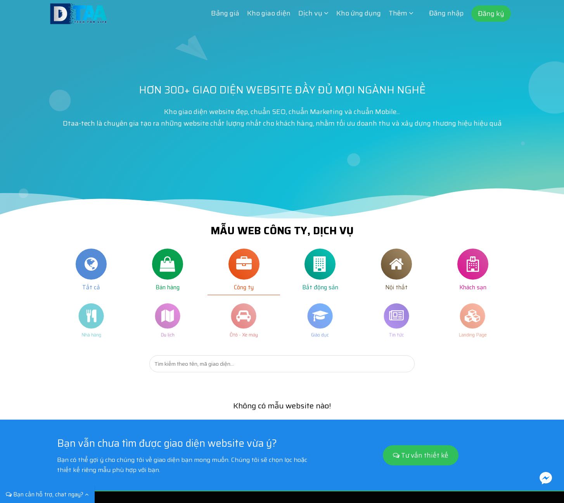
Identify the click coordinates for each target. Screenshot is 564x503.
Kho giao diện (269, 13)
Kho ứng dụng (358, 13)
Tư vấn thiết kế (420, 455)
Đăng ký (491, 13)
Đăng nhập (446, 13)
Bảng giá (225, 13)
